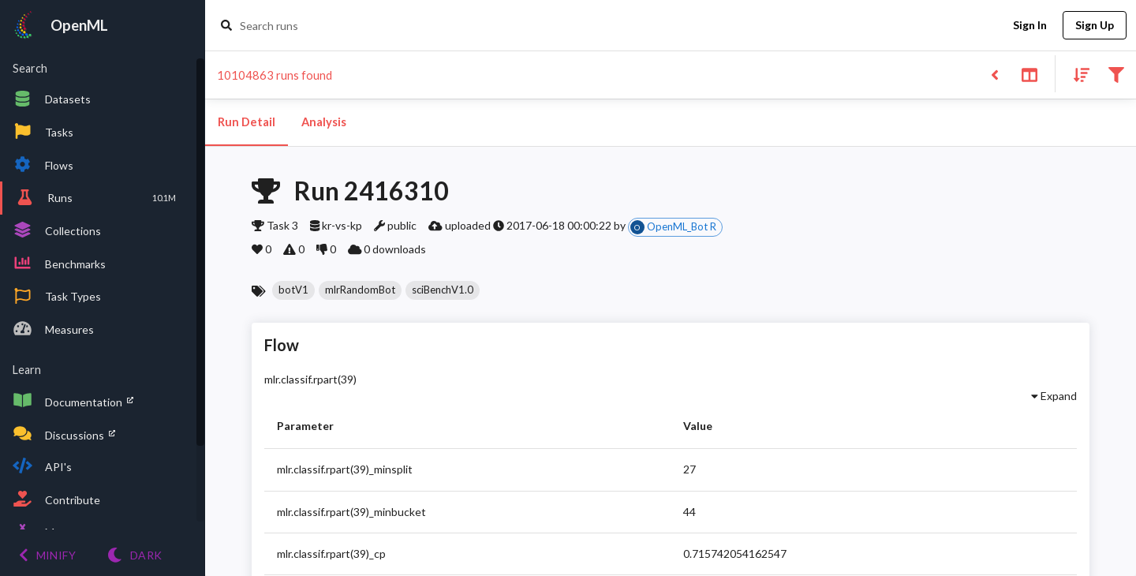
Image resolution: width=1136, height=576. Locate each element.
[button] (293, 290)
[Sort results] (1077, 73)
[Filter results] (1116, 73)
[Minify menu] (47, 555)
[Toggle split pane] (1029, 73)
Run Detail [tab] (246, 122)
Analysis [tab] (323, 122)
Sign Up (1094, 25)
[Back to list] (994, 73)
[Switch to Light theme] (134, 555)
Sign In (1029, 25)
